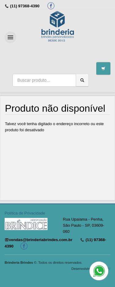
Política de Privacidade (25, 213)
